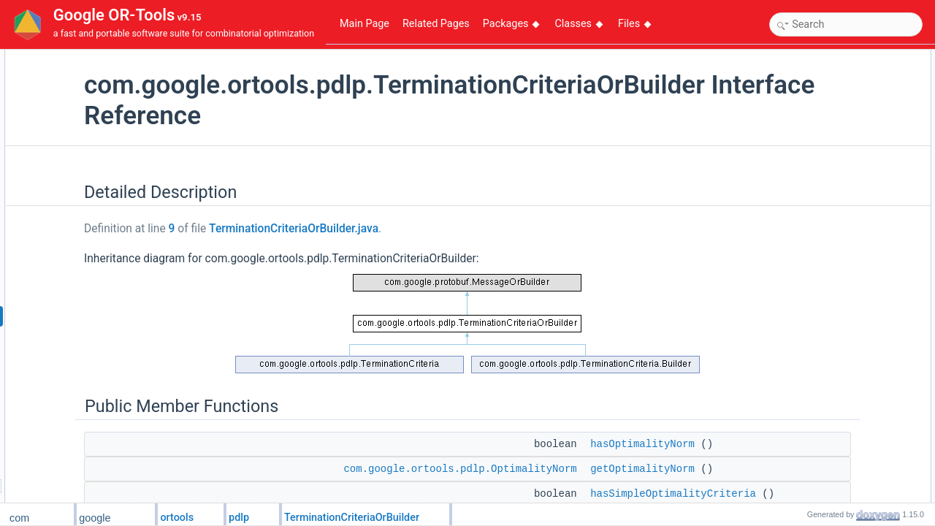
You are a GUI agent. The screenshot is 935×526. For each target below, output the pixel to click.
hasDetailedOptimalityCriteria (841, 170)
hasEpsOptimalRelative (831, 250)
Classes (578, 24)
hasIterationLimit (817, 379)
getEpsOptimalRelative (829, 267)
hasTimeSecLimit (818, 347)
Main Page (364, 24)
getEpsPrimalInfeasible (830, 299)
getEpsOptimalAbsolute (831, 234)
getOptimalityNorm (821, 106)
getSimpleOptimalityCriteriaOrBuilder (856, 154)
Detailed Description (813, 58)
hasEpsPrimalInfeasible (831, 283)
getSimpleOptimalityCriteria (838, 138)
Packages (511, 24)
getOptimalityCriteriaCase (835, 443)
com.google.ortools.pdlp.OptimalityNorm (570, 469)
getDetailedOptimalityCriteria (841, 186)
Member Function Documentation (838, 459)
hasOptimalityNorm (822, 90)
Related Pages (436, 24)
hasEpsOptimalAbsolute (832, 218)
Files (634, 24)
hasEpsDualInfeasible (827, 315)
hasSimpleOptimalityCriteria (839, 122)
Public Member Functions (823, 74)
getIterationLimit (816, 395)
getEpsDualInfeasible (826, 331)
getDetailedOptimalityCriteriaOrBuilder (859, 202)
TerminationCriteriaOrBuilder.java (404, 228)
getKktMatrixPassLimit (828, 427)
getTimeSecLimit (817, 363)
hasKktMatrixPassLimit (829, 411)
